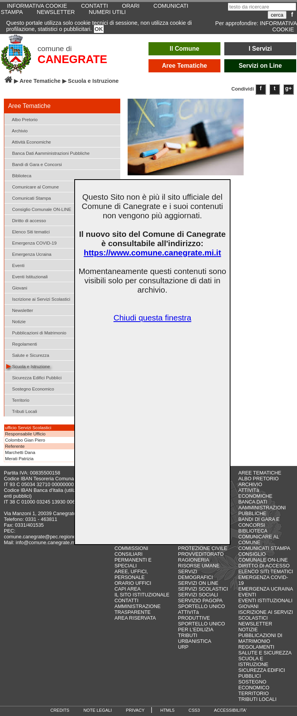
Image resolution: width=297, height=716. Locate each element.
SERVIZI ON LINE (198, 583)
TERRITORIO (253, 693)
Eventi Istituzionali (27, 276)
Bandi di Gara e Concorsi (34, 164)
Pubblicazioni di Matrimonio (36, 332)
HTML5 (167, 710)
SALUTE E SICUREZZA (265, 653)
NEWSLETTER (56, 12)
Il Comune (185, 48)
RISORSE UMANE (198, 566)
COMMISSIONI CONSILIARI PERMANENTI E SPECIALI (133, 557)
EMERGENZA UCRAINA (265, 589)
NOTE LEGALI (98, 710)
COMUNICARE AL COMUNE (258, 539)
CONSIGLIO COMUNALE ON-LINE (263, 557)
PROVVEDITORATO (201, 554)
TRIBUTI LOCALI (257, 699)
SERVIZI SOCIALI (198, 595)
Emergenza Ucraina (28, 253)
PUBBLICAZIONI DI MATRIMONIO (260, 638)
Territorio (17, 399)
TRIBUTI (187, 635)
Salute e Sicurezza (27, 354)
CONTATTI (126, 600)
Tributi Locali (21, 411)
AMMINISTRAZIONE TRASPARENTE (137, 609)
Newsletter (19, 310)
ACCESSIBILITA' (230, 710)
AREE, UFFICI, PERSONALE (131, 574)
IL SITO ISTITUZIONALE (141, 595)
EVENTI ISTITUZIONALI (265, 600)
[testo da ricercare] (262, 7)
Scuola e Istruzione (28, 366)
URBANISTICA (194, 641)
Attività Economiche (28, 141)
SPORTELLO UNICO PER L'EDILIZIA (201, 626)
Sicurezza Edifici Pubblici (33, 377)
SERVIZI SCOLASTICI (203, 589)
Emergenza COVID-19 (31, 242)
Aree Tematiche (184, 65)
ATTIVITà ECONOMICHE (255, 493)
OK (99, 29)
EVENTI (247, 595)
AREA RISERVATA (135, 618)
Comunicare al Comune (32, 186)
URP (183, 647)
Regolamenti (21, 343)
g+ (288, 88)
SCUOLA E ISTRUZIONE (253, 661)
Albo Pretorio (22, 119)
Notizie (16, 321)
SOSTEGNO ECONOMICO (253, 684)
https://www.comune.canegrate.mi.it (152, 252)
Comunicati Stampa (28, 197)
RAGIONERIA (193, 560)
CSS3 (194, 710)
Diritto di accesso (26, 220)
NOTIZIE (248, 629)
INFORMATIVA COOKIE (278, 26)
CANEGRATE (72, 59)
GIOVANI (248, 606)
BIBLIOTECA (252, 531)
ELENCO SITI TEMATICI (265, 571)
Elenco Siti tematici (28, 231)
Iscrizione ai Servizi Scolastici (38, 298)
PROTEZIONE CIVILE (202, 548)
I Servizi (260, 48)
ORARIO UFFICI (132, 583)
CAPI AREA (127, 589)
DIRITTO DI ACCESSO (264, 566)
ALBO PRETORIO (258, 478)
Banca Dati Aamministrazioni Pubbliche (48, 152)
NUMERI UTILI (107, 12)
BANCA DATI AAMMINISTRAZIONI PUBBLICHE (262, 507)
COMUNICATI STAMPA (264, 548)
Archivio (17, 130)
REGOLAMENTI (256, 647)
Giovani (16, 287)
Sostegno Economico (30, 388)
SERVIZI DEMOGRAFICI (195, 574)
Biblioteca (18, 175)
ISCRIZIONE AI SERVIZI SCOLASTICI (265, 615)
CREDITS (59, 710)
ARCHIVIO (250, 484)
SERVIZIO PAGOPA (200, 600)
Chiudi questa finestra (152, 317)
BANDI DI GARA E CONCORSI (259, 522)
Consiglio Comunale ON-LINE (38, 209)
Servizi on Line (260, 65)
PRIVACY (135, 710)
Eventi (15, 265)
